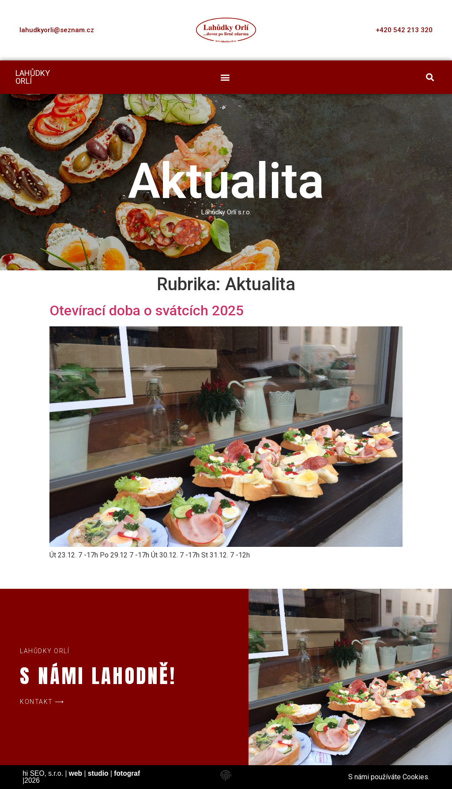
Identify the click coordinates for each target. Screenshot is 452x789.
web (75, 773)
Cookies (415, 777)
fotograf (127, 773)
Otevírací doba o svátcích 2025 (146, 310)
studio (98, 773)
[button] (225, 77)
